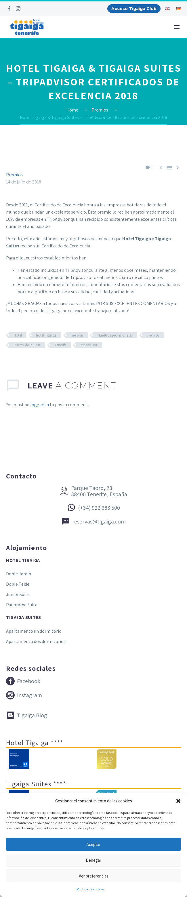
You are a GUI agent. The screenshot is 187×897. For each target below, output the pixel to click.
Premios (14, 175)
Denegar (93, 860)
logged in (39, 405)
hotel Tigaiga (46, 335)
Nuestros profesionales (115, 335)
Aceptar (93, 844)
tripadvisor (89, 345)
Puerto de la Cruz (27, 345)
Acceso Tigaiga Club (134, 8)
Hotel (18, 335)
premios (153, 335)
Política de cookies (90, 889)
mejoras (77, 335)
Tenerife (60, 345)
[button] (178, 801)
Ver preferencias (93, 876)
